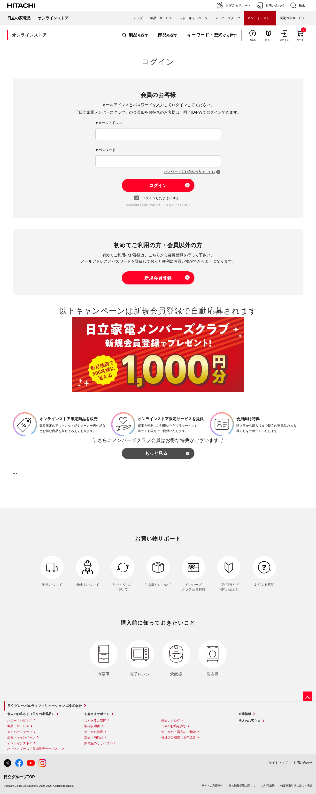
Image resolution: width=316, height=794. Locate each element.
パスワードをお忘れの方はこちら (189, 172)
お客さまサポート (96, 714)
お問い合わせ (302, 762)
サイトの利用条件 (212, 785)
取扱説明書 (92, 726)
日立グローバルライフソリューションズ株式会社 (44, 706)
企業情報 (245, 714)
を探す (135, 35)
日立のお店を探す (173, 726)
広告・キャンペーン (21, 737)
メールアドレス (110, 123)
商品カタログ (170, 720)
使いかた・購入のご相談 (178, 732)
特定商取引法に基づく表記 (296, 785)
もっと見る (156, 453)
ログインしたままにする (158, 198)
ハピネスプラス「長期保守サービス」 (34, 749)
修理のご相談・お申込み (178, 737)
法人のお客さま (250, 721)
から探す (212, 35)
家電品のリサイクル (98, 743)
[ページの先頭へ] (307, 696)
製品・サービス (18, 726)
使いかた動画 (93, 732)
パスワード (106, 150)
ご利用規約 (268, 785)
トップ (138, 18)
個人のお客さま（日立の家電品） (30, 714)
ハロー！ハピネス (19, 720)
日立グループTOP (19, 777)
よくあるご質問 (95, 720)
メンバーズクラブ (227, 18)
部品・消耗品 (93, 737)
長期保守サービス (292, 18)
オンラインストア (19, 743)
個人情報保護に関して (242, 785)
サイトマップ (278, 762)
